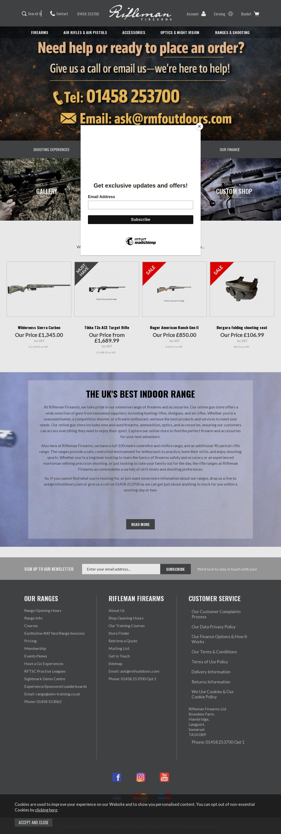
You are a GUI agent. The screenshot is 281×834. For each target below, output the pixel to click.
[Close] (199, 126)
